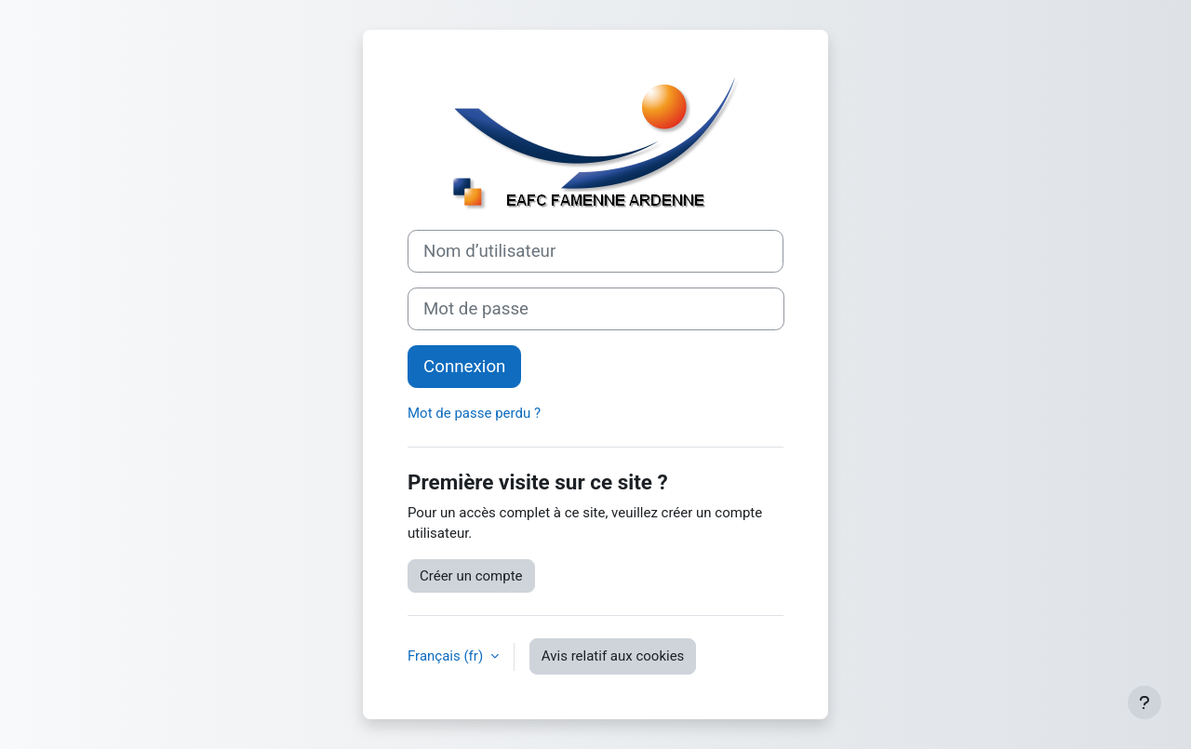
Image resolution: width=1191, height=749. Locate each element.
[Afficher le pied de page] (1144, 702)
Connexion (464, 366)
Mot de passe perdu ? (474, 413)
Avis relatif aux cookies (613, 656)
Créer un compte (471, 576)
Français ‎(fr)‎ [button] (447, 656)
